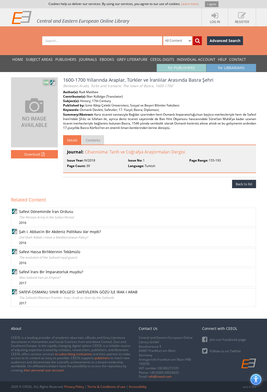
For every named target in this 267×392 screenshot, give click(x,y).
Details (72, 140)
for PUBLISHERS (181, 67)
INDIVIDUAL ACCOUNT (196, 59)
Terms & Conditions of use (106, 386)
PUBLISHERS (65, 59)
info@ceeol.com (160, 376)
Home (17, 59)
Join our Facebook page (224, 339)
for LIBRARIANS (231, 67)
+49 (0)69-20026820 (164, 372)
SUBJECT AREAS (39, 59)
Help (222, 59)
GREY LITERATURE (132, 59)
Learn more (189, 4)
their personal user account (44, 370)
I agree (211, 4)
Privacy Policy (74, 386)
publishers (102, 358)
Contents (93, 140)
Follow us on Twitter (221, 350)
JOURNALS (88, 59)
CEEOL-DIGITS (162, 59)
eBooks (107, 59)
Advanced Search (225, 40)
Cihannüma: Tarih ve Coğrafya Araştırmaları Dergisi (135, 152)
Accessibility (138, 386)
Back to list (244, 184)
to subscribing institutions (73, 354)
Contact (237, 59)
